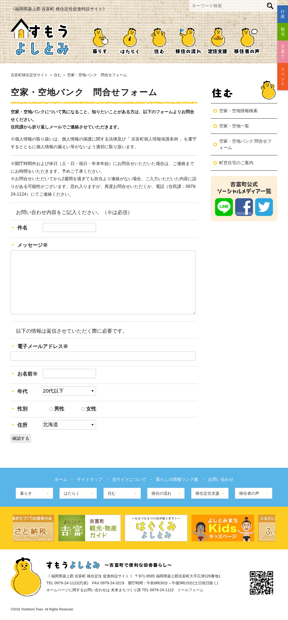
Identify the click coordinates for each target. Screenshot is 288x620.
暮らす (100, 40)
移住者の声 (246, 40)
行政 (283, 14)
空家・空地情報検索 (238, 110)
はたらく (129, 40)
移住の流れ (188, 40)
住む (158, 40)
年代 (22, 391)
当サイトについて (129, 479)
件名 (22, 228)
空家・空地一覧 (234, 126)
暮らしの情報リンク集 (177, 479)
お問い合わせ (221, 479)
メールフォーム (190, 590)
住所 (22, 425)
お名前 (27, 374)
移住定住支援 (217, 40)
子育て (283, 52)
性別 (22, 409)
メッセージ (32, 245)
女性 (88, 409)
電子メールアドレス (42, 346)
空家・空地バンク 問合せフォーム (245, 144)
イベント (283, 76)
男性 (56, 409)
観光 (283, 31)
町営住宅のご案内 (236, 162)
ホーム (60, 479)
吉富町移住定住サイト (29, 75)
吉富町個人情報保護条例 (155, 139)
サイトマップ (89, 479)
